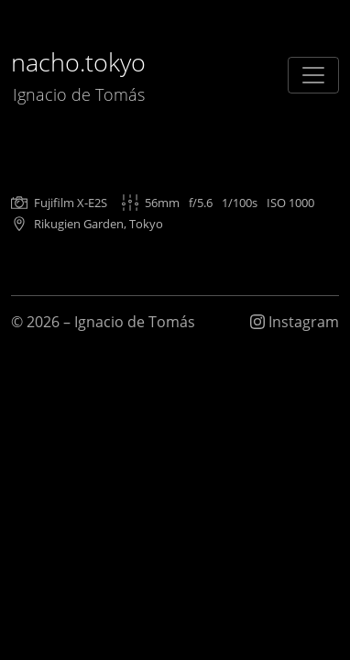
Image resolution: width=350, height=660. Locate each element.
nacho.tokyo (78, 75)
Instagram (294, 322)
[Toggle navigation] (313, 75)
